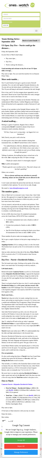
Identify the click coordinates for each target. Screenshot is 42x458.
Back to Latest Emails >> (31, 40)
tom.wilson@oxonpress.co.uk (18, 188)
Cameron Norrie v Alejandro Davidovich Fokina (17, 384)
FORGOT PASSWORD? (7, 22)
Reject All (21, 446)
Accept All (21, 440)
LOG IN (5, 25)
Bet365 (11, 390)
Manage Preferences (21, 452)
